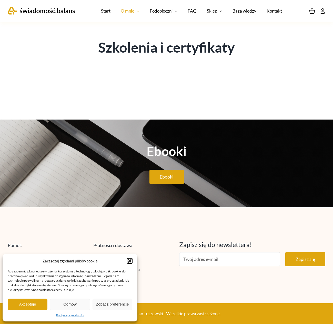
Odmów (70, 304)
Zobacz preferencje (112, 304)
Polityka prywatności (70, 315)
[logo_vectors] (41, 9)
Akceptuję (27, 304)
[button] (129, 260)
